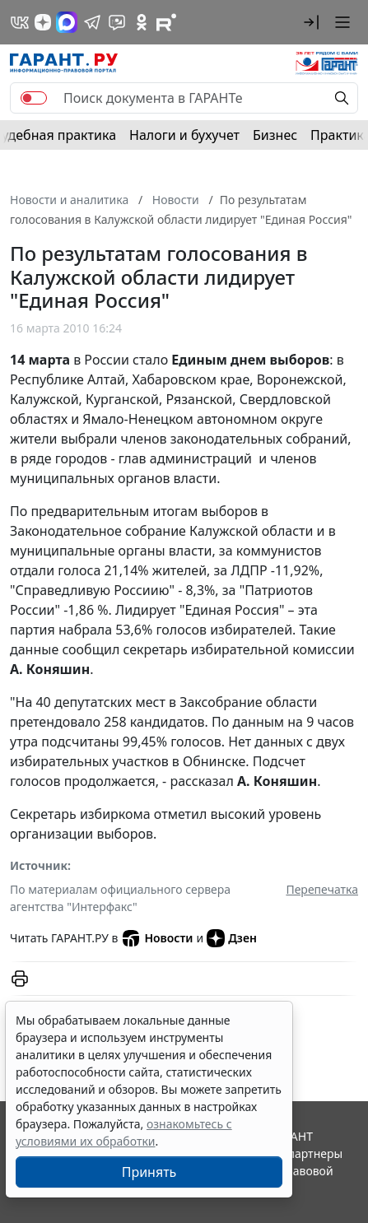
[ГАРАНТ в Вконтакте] (20, 22)
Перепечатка (322, 889)
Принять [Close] (149, 1172)
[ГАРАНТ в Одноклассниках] (141, 22)
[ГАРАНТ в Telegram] (92, 22)
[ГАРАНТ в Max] (66, 22)
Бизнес (275, 135)
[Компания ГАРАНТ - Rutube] (166, 22)
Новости (157, 938)
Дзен (232, 938)
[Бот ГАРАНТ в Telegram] (117, 22)
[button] (311, 22)
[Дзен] (43, 22)
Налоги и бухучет (184, 135)
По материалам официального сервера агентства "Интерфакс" (120, 897)
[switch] (34, 98)
